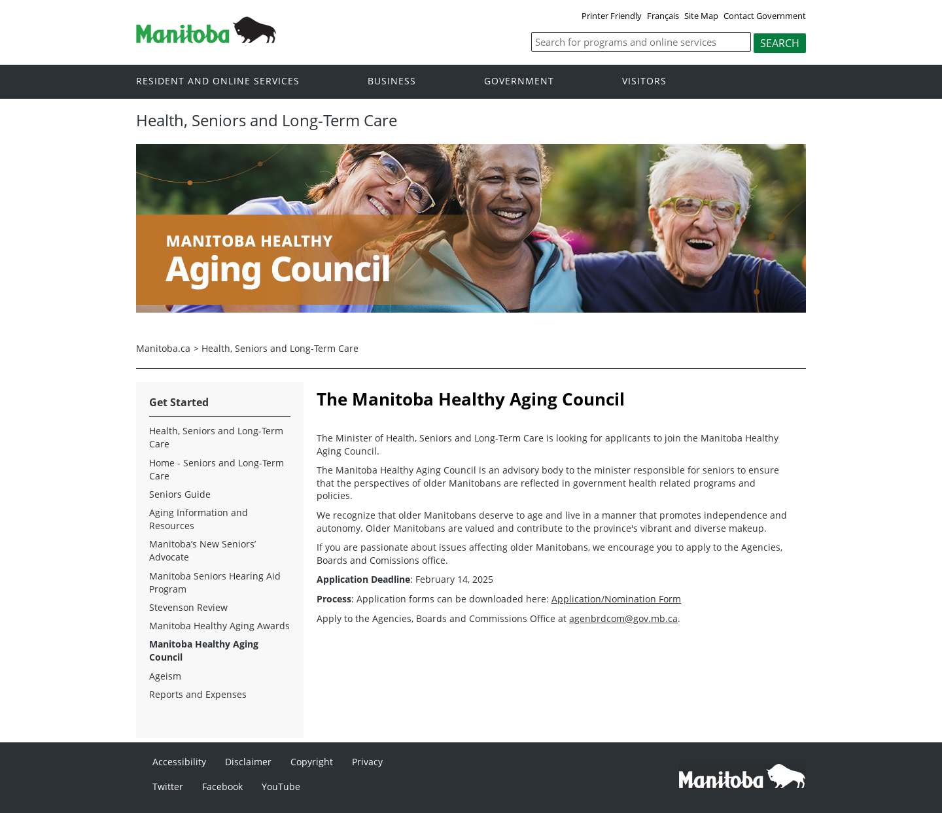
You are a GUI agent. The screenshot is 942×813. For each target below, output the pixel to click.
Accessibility (179, 761)
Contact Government (765, 16)
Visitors (644, 81)
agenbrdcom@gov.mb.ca (623, 618)
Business (392, 81)
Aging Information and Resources (198, 519)
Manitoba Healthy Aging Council (203, 650)
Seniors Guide (180, 494)
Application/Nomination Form (616, 599)
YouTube (281, 786)
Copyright (311, 761)
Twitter (167, 786)
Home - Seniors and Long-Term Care (216, 469)
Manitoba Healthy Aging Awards (219, 625)
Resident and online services (218, 81)
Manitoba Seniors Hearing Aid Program (215, 582)
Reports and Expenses (198, 694)
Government (519, 81)
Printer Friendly (612, 16)
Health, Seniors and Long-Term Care (279, 348)
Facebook (222, 786)
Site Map (701, 16)
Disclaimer (248, 761)
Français (663, 16)
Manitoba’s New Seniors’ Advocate (202, 550)
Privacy (367, 761)
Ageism (165, 676)
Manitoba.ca (163, 348)
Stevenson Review (188, 607)
